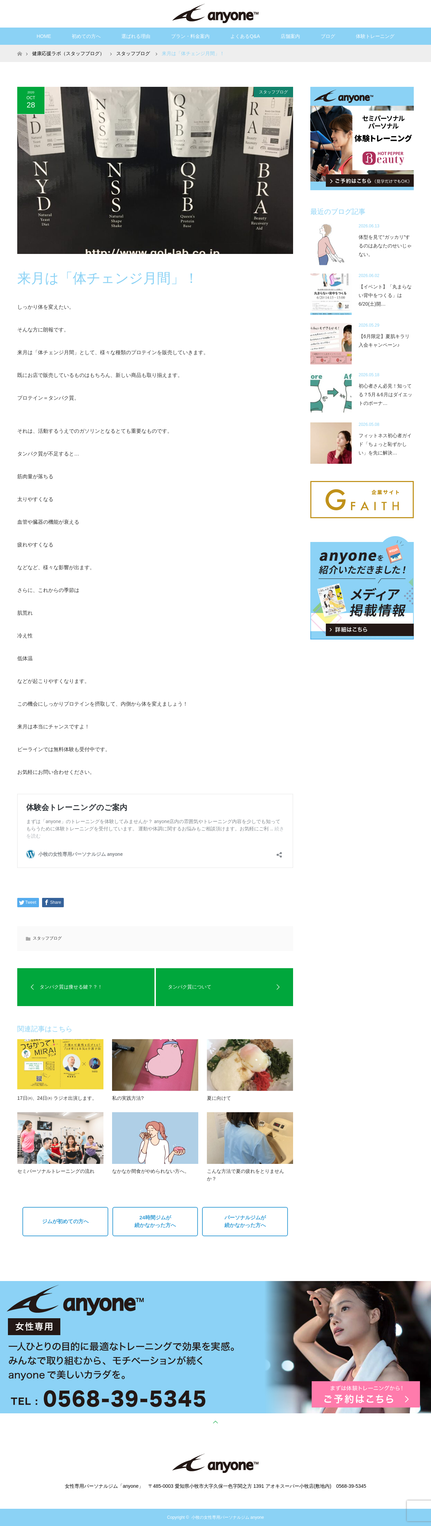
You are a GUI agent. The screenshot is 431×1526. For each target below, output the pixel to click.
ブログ (328, 36)
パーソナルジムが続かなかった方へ (245, 1221)
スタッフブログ (273, 92)
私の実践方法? (128, 1098)
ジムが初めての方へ (65, 1221)
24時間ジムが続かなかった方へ (155, 1221)
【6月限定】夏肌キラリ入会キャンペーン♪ (384, 341)
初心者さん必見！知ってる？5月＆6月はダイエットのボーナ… (385, 394)
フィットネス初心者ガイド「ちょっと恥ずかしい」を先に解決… (385, 444)
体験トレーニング (375, 36)
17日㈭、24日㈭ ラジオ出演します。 (57, 1098)
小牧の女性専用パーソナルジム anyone (227, 1517)
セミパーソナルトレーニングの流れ (55, 1171)
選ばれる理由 (135, 36)
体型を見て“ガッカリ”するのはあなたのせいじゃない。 (385, 245)
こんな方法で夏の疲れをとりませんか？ (245, 1174)
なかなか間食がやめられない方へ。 (150, 1171)
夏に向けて (219, 1098)
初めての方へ (86, 36)
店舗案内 (290, 36)
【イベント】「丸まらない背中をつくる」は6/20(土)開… (385, 295)
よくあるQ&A (245, 36)
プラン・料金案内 (190, 36)
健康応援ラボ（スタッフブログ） (68, 53)
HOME (44, 36)
